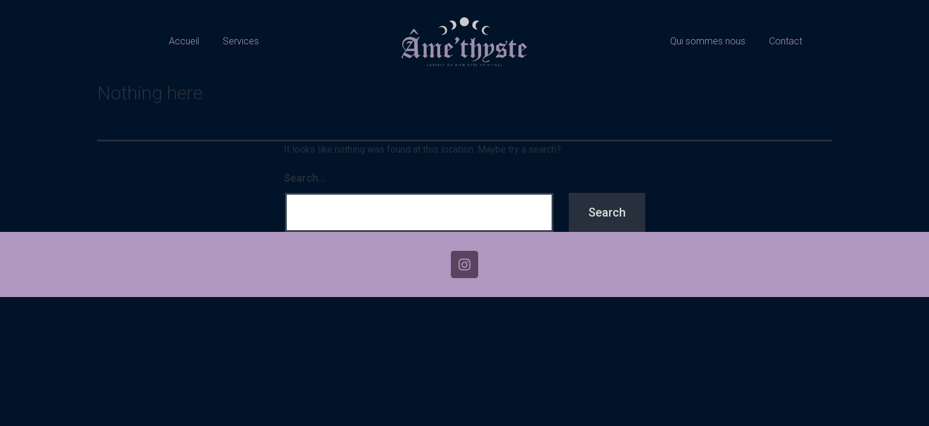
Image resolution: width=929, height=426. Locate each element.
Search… (304, 178)
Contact (785, 41)
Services (241, 41)
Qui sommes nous (707, 41)
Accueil (184, 41)
